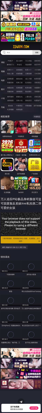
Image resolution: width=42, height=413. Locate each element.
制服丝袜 (10, 82)
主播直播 (28, 73)
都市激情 (10, 97)
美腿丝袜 (10, 91)
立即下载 (34, 408)
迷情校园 (10, 100)
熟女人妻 (10, 73)
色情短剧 (19, 109)
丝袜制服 (19, 73)
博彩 (3, 62)
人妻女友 (28, 97)
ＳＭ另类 (37, 73)
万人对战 (28, 61)
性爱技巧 (37, 100)
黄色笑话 (28, 100)
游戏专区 (37, 61)
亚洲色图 (19, 88)
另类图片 (37, 91)
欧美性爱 (37, 79)
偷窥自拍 (10, 88)
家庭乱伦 (19, 97)
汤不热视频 (37, 106)
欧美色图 (28, 88)
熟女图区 (28, 91)
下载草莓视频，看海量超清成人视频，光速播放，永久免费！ (21, 240)
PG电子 (10, 61)
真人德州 (19, 61)
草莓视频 (28, 106)
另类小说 (19, 100)
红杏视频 (10, 109)
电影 (3, 80)
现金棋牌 (28, 64)
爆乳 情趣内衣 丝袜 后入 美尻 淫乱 (14, 247)
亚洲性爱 (10, 79)
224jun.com (21, 47)
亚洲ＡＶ (10, 70)
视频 (3, 71)
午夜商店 (19, 106)
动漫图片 (37, 88)
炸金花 (19, 64)
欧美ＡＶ (28, 70)
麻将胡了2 (10, 64)
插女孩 (10, 106)
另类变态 (37, 82)
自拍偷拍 (19, 70)
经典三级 (19, 82)
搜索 (36, 52)
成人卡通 (28, 79)
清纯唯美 (19, 91)
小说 (3, 98)
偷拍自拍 (19, 79)
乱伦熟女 (28, 82)
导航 (3, 107)
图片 (3, 89)
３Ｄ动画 (37, 70)
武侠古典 (37, 97)
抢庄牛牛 (37, 64)
